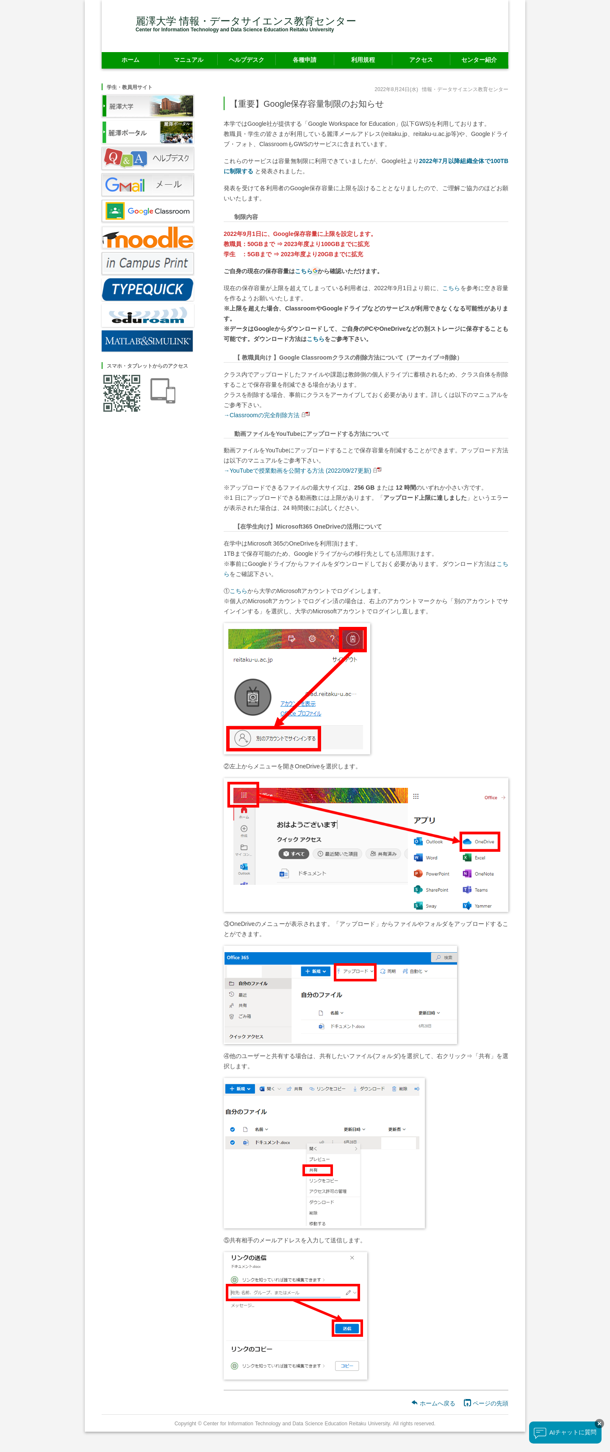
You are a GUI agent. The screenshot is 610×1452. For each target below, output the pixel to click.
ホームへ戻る (433, 1403)
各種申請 (304, 59)
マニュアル (188, 59)
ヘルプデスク (246, 59)
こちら (451, 288)
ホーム (130, 59)
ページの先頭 (486, 1403)
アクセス (421, 59)
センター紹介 (479, 59)
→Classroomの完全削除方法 (261, 415)
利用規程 (363, 59)
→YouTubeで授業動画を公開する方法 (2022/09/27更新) (297, 470)
